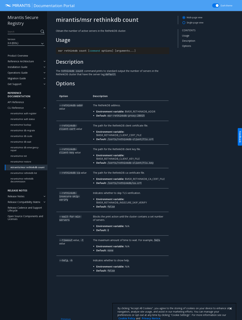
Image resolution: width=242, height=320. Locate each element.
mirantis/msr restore (20, 161)
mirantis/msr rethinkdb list (23, 173)
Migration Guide (17, 78)
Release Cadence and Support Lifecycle (25, 209)
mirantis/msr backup (20, 124)
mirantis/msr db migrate (22, 130)
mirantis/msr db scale (21, 136)
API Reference (16, 102)
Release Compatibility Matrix (24, 202)
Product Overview (18, 55)
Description (188, 40)
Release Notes (16, 196)
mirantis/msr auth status (22, 119)
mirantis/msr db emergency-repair (24, 149)
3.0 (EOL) (26, 44)
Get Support (14, 84)
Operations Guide (18, 72)
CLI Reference (16, 107)
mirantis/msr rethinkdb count (27, 167)
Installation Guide (17, 67)
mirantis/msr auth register (23, 113)
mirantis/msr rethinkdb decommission (22, 180)
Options (186, 46)
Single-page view (195, 22)
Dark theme (226, 5)
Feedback (240, 137)
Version (11, 39)
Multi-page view (194, 17)
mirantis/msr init (18, 156)
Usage (185, 35)
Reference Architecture (21, 61)
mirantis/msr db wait (20, 141)
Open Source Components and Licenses (25, 217)
